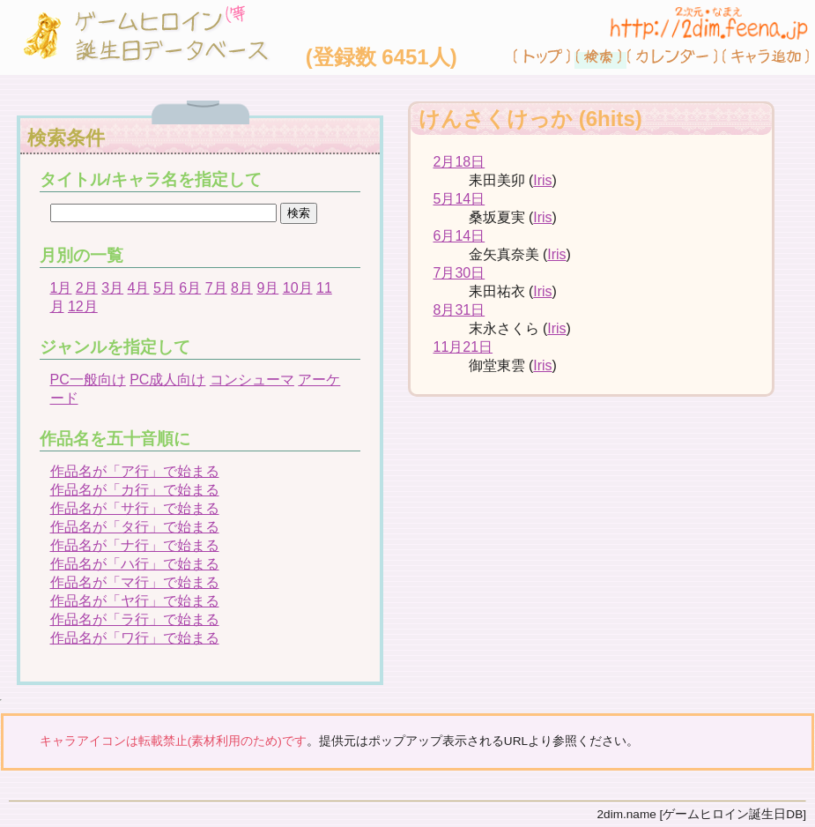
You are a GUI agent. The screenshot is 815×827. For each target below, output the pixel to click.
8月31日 (459, 309)
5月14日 (459, 198)
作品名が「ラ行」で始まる (134, 619)
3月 (112, 287)
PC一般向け (88, 379)
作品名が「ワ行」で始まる (134, 637)
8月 (242, 287)
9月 (267, 287)
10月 (298, 287)
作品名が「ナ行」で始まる (134, 545)
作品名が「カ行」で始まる (134, 489)
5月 (164, 287)
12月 (83, 306)
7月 (216, 287)
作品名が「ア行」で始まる (134, 471)
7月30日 (459, 272)
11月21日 (463, 346)
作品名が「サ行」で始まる (134, 508)
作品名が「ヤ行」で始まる (134, 600)
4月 (139, 287)
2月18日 (459, 161)
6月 (190, 287)
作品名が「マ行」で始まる (134, 582)
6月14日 (459, 235)
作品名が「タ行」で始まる (134, 526)
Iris (542, 180)
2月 (87, 287)
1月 (61, 287)
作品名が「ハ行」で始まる (134, 563)
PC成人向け (167, 379)
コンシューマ (252, 379)
